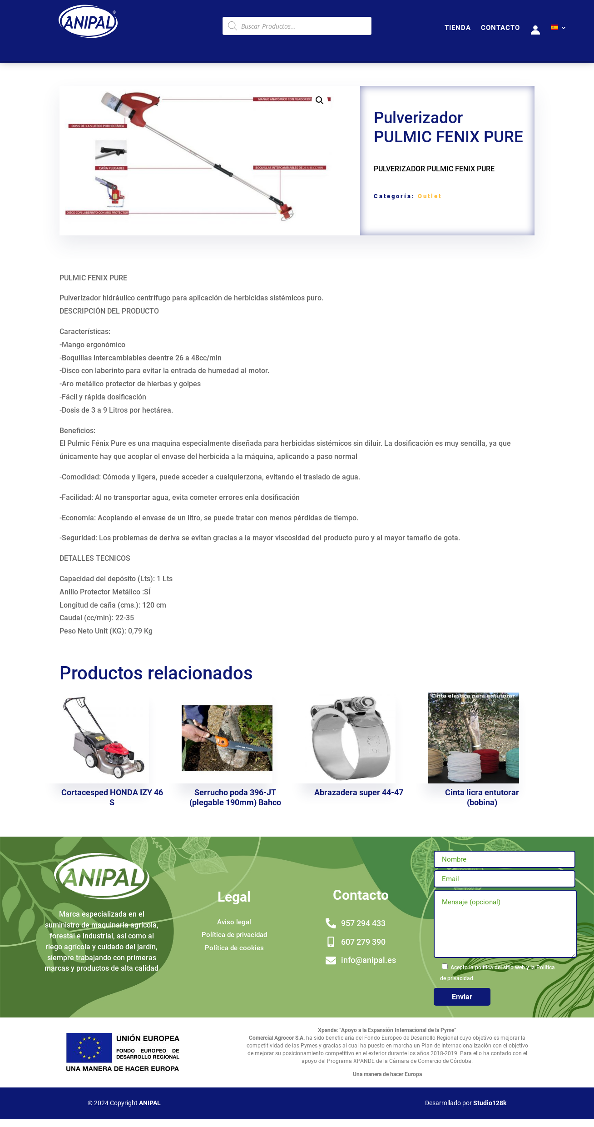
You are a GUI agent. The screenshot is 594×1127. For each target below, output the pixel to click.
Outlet (430, 196)
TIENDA (458, 28)
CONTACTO (500, 28)
